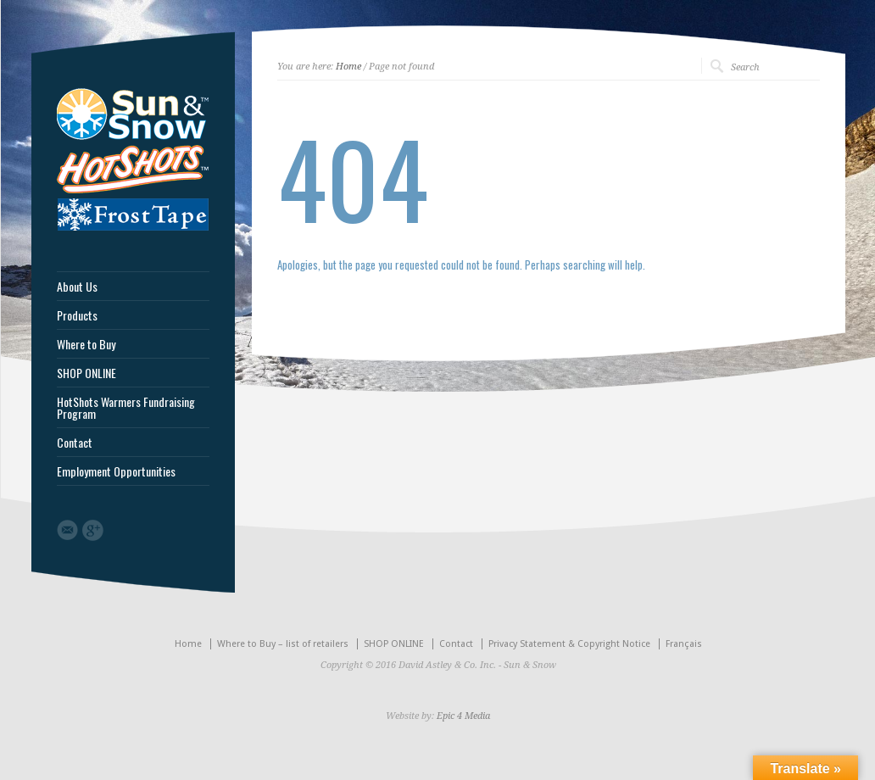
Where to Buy (86, 344)
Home (348, 66)
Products (77, 315)
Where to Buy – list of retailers (282, 643)
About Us (77, 286)
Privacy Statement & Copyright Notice (569, 643)
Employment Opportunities (116, 471)
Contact (74, 442)
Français (684, 643)
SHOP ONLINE (86, 373)
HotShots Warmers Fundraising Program (126, 408)
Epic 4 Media (463, 716)
